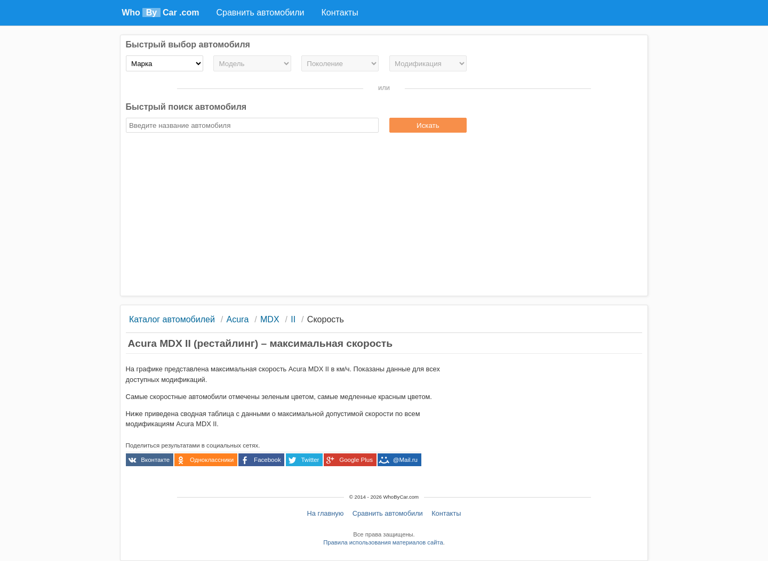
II (293, 319)
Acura (238, 319)
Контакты (446, 513)
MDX (269, 319)
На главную (325, 513)
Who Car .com (160, 12)
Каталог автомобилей (172, 319)
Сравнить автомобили (388, 513)
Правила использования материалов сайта (383, 542)
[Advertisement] (384, 215)
